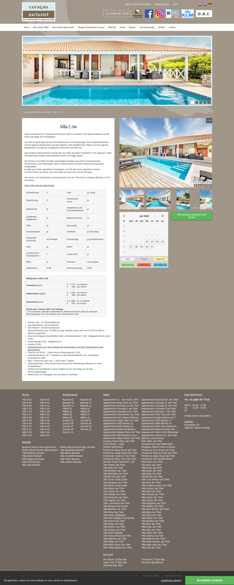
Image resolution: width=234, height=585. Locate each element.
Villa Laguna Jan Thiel (114, 500)
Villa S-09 (45, 426)
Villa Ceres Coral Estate (115, 479)
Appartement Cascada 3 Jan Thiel (120, 408)
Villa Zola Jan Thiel (151, 547)
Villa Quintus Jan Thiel (152, 521)
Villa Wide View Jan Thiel (154, 544)
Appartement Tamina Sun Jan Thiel (159, 435)
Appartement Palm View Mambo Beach (161, 426)
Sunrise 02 (68, 420)
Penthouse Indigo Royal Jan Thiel (120, 453)
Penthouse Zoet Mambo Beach (157, 459)
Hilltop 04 (85, 411)
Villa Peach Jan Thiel (151, 518)
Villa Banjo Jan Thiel (151, 470)
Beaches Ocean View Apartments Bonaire (43, 447)
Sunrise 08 (85, 426)
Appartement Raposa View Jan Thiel (121, 432)
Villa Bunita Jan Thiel (151, 476)
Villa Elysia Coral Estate (115, 485)
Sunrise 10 (85, 429)
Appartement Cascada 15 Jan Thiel (159, 405)
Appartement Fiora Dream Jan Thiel (121, 414)
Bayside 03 (86, 399)
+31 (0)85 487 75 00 (117, 13)
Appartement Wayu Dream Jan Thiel (121, 438)
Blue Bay (112, 27)
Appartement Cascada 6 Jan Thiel (120, 411)
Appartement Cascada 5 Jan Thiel (158, 408)
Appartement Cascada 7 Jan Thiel (158, 411)
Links (175, 4)
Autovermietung (147, 27)
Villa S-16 (27, 432)
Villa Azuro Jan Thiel (151, 467)
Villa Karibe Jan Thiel (152, 497)
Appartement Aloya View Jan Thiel (120, 402)
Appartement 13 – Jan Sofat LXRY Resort (124, 399)
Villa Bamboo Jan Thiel (114, 470)
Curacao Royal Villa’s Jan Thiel (119, 441)
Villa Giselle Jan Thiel (114, 491)
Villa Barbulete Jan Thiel (115, 473)
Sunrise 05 (68, 423)
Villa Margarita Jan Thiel (153, 503)
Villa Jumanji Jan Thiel (152, 494)
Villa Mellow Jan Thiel (152, 506)
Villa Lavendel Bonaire (71, 456)
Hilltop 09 (67, 417)
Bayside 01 (68, 399)
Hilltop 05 (67, 414)
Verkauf (161, 27)
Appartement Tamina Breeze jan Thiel (122, 435)
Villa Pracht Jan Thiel (113, 521)
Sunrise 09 (68, 429)
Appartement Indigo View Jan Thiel (120, 420)
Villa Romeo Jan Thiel (114, 526)
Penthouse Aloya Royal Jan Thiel (119, 450)
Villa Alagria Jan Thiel (114, 465)
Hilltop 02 (85, 408)
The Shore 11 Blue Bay (115, 559)
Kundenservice (161, 4)
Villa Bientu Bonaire (70, 453)
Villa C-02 (27, 408)
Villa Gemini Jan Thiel (152, 488)
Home (26, 27)
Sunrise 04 (85, 420)
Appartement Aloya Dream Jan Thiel (159, 399)
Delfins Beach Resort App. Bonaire (77, 447)
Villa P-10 (45, 420)
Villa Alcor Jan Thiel (151, 465)
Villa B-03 (27, 402)
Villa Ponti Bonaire (31, 462)
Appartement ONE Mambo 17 (156, 420)
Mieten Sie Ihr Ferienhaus (138, 4)
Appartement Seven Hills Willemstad (159, 432)
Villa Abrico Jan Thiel (151, 461)
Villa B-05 (27, 405)
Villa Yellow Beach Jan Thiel (117, 547)
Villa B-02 (45, 399)
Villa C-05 (27, 411)
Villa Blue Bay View (113, 565)
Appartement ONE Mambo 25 (118, 423)
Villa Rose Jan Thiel (151, 526)
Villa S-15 (45, 429)
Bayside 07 (86, 402)
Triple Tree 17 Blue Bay (115, 562)
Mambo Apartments (113, 447)
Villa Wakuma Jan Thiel (153, 538)
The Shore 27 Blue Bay (153, 559)
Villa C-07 (27, 414)
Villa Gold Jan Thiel (151, 491)
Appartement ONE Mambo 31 (118, 426)
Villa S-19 (27, 435)
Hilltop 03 (67, 411)
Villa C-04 (57, 112)
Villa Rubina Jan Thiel (114, 530)
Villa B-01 (27, 399)
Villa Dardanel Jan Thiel (115, 482)
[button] (192, 102)
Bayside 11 (68, 405)
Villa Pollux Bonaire (70, 459)
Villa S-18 (45, 432)
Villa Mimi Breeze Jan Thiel (155, 509)
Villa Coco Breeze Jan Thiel (155, 479)
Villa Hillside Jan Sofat (114, 494)
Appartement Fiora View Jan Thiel (158, 414)
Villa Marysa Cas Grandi (115, 506)
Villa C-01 (45, 405)
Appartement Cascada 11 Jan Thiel (159, 402)
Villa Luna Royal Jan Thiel (116, 503)
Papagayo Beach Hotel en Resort (158, 447)
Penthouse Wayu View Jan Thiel (119, 459)
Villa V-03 (44, 435)
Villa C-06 (45, 411)
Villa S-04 (27, 423)
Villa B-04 (45, 402)
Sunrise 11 (68, 432)
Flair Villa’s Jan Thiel (151, 441)
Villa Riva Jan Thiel (151, 524)
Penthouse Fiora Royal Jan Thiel (157, 450)
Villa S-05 (45, 423)
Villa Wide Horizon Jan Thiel (155, 541)
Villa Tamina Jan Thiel (152, 535)
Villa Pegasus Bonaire (33, 459)
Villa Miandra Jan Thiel (114, 509)
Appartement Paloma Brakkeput (119, 429)
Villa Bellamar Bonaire (33, 453)
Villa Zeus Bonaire (31, 465)
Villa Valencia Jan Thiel (114, 538)
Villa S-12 (27, 429)
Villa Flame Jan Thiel (113, 488)
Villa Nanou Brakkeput (114, 515)
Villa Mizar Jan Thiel (113, 512)
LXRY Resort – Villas (113, 444)
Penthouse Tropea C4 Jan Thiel (119, 456)
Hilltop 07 (85, 414)
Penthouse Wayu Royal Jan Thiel (158, 456)
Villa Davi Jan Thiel (151, 482)
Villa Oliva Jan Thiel (151, 515)
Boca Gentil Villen (41, 27)
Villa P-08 (27, 420)
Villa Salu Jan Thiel (151, 530)
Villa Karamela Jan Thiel (115, 497)
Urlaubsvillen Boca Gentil (37, 112)
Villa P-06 (27, 417)
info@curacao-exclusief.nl (197, 415)
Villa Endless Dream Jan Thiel (156, 485)
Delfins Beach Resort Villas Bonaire (40, 450)
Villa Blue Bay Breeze (152, 562)
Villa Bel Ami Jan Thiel (114, 476)
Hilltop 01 (67, 408)
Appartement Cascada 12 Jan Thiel (121, 405)
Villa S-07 (27, 426)
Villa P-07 (45, 417)
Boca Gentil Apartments (63, 27)
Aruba (122, 27)
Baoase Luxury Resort (152, 438)
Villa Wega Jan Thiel (113, 541)
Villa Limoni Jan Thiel (152, 500)
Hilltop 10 (85, 417)
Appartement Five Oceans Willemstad (122, 417)
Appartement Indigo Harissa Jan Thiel (160, 417)
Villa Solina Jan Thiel (151, 533)
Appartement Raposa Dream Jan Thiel (160, 429)
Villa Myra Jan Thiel (151, 512)
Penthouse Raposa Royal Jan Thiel (159, 453)
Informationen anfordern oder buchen (192, 216)
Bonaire (132, 27)
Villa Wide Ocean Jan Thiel (116, 544)
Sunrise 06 (85, 423)
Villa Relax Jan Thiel (113, 524)
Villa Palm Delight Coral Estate (118, 518)
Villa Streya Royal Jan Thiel (117, 535)
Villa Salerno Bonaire (70, 462)
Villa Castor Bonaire (32, 456)
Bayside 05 (68, 402)
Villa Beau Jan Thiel (151, 473)
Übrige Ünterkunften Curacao (91, 27)
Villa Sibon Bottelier (113, 533)
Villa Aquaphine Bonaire (72, 450)
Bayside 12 (86, 405)
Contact (172, 27)
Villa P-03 (45, 414)
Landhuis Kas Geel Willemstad (156, 444)
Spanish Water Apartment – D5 (118, 461)
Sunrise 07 (68, 426)
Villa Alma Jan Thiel (113, 467)
